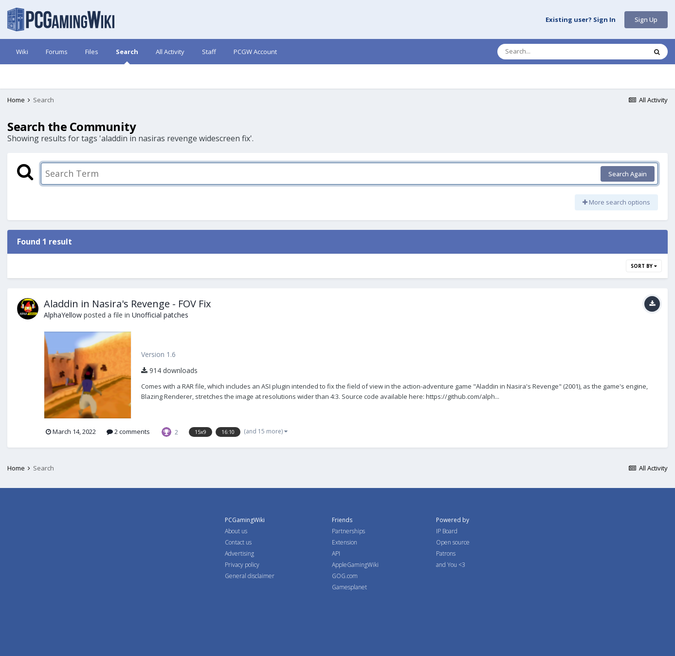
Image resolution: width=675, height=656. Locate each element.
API (336, 553)
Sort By (644, 265)
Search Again (627, 173)
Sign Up (646, 19)
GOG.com (345, 576)
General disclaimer (249, 576)
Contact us (238, 542)
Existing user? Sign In (581, 20)
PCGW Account (255, 51)
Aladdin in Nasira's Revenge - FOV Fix (127, 303)
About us (236, 531)
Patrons (446, 553)
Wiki (22, 51)
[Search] (546, 51)
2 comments (128, 431)
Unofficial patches (160, 314)
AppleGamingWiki (355, 565)
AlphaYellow (63, 314)
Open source (453, 542)
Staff (209, 51)
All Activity (170, 51)
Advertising (239, 553)
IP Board (446, 531)
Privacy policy (242, 565)
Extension (344, 542)
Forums (57, 51)
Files (91, 51)
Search (127, 55)
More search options (616, 202)
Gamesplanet (349, 587)
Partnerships (348, 531)
